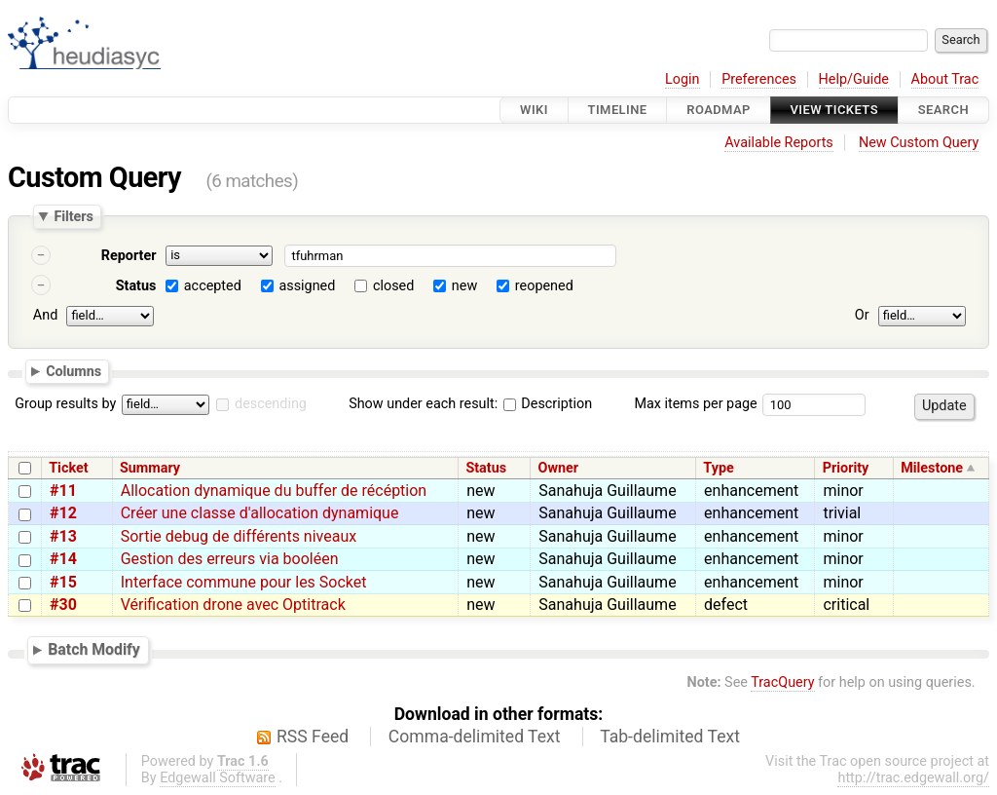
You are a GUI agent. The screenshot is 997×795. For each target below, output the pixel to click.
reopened (544, 286)
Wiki (534, 109)
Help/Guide (854, 79)
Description (547, 404)
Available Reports (778, 142)
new (464, 286)
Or (862, 315)
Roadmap (718, 109)
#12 (63, 513)
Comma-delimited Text (474, 736)
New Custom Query (919, 142)
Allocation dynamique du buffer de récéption (274, 490)
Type (718, 468)
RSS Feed (313, 736)
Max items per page (695, 404)
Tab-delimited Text (670, 736)
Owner (558, 468)
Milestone (932, 468)
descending (271, 404)
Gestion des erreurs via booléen (230, 558)
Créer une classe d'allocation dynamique (260, 513)
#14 (63, 558)
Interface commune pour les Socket (244, 582)
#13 (63, 536)
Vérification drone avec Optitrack (233, 604)
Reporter (129, 255)
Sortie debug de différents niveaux (238, 536)
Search (943, 109)
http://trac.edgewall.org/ (913, 778)
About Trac (945, 79)
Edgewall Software (218, 778)
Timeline (617, 109)
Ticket (68, 468)
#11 (63, 490)
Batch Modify (94, 649)
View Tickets (834, 109)
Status (136, 286)
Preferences (758, 79)
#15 (63, 582)
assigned (306, 286)
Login (682, 79)
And (45, 315)
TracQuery (782, 682)
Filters (73, 216)
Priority (846, 468)
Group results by (65, 404)
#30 (63, 604)
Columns (73, 370)
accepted (212, 286)
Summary (150, 468)
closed (393, 286)
